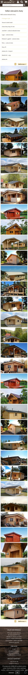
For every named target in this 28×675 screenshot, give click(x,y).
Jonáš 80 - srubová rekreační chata (11, 30)
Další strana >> (22, 64)
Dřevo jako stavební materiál (14, 632)
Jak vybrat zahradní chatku (14, 634)
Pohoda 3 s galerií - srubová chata (10, 38)
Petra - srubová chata (7, 43)
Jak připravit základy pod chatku (13, 636)
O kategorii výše (6, 18)
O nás (14, 649)
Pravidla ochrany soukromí (14, 655)
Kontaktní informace (14, 651)
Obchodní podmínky (14, 653)
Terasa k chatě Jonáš (7, 22)
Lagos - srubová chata (7, 34)
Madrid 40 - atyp (6, 55)
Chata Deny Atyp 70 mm (8, 26)
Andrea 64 (4, 59)
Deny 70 (4, 47)
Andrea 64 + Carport (7, 51)
